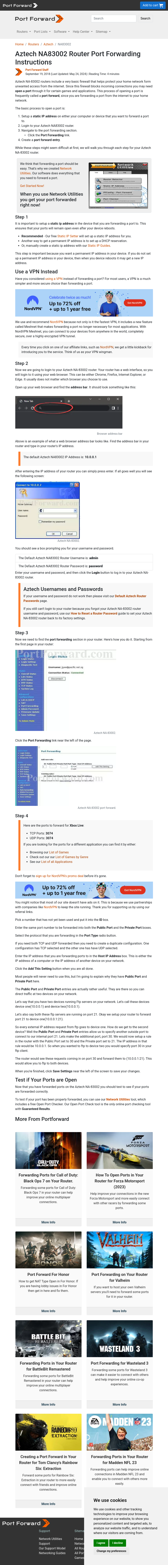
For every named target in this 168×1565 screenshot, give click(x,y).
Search (145, 18)
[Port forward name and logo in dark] (39, 18)
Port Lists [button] (41, 32)
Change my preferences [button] (111, 1551)
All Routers (82, 1548)
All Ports (81, 1553)
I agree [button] (101, 1542)
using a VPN (54, 279)
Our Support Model (52, 1548)
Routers (33, 44)
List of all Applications (56, 862)
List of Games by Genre (71, 857)
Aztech (48, 44)
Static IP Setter (67, 236)
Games (79, 1558)
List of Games (59, 852)
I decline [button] (117, 1542)
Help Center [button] (81, 32)
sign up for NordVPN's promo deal (60, 876)
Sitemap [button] (102, 32)
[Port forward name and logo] (20, 5)
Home (19, 44)
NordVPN (56, 322)
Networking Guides (52, 1553)
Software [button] (60, 32)
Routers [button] (22, 32)
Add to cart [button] (153, 5)
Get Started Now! (32, 186)
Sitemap (80, 1531)
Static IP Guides (99, 246)
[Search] (113, 18)
